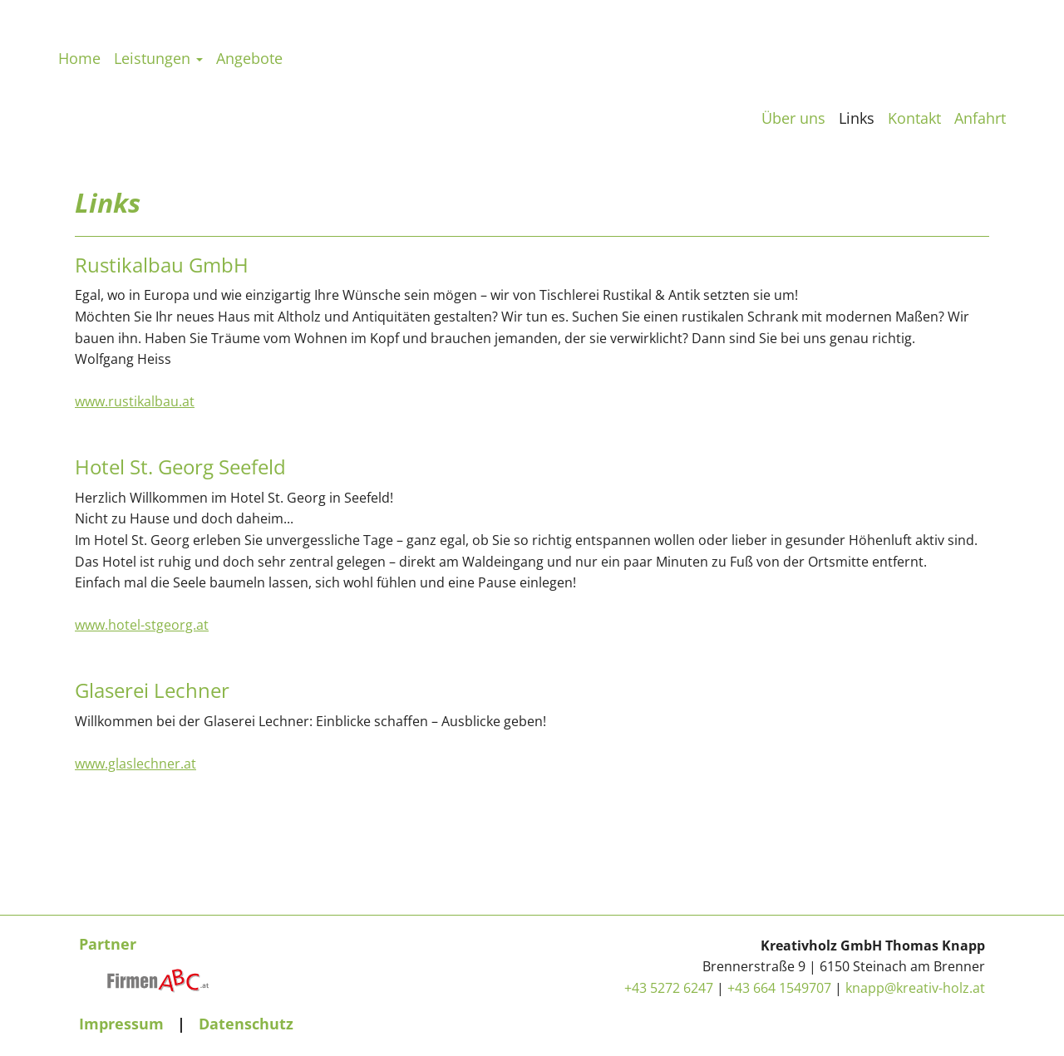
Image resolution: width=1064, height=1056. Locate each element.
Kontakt (914, 118)
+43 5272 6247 (668, 988)
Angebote (249, 120)
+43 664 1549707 (779, 988)
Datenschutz (246, 1024)
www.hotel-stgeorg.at (142, 627)
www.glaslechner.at (135, 766)
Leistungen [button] (158, 120)
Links (856, 118)
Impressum (121, 1024)
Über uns (793, 118)
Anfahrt (980, 118)
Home (79, 120)
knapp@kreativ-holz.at (915, 988)
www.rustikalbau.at (135, 404)
